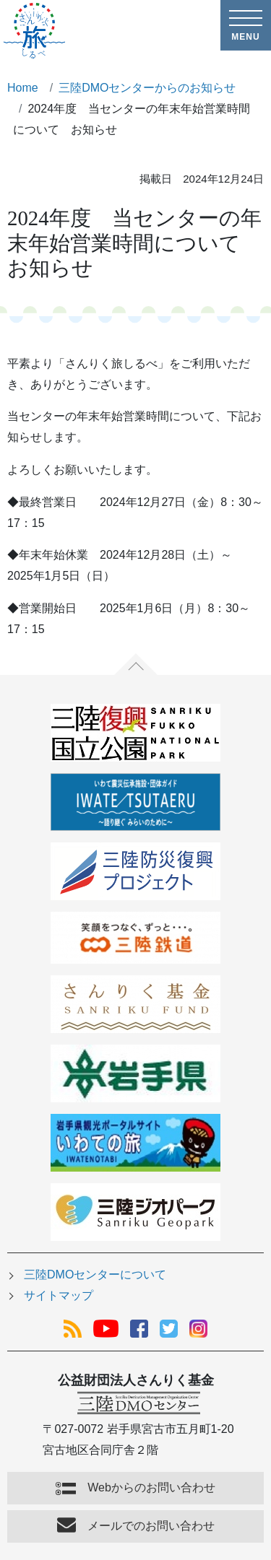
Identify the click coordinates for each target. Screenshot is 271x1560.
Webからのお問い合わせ (151, 1487)
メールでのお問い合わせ (151, 1526)
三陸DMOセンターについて (95, 1274)
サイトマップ (58, 1295)
